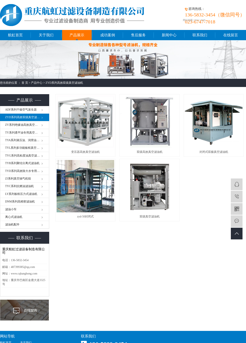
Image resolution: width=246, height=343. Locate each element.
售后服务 (138, 35)
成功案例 (107, 35)
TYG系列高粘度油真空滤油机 (24, 155)
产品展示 (76, 35)
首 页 (25, 82)
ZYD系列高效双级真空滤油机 (64, 82)
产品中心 (36, 82)
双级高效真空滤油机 (150, 151)
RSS (197, 20)
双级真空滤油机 (150, 216)
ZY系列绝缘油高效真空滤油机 (24, 124)
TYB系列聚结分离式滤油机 (22, 163)
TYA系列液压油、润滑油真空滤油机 (27, 140)
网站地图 (188, 20)
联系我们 (199, 35)
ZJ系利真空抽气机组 (18, 178)
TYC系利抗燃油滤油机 (19, 186)
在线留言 (230, 35)
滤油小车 (11, 209)
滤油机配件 (12, 224)
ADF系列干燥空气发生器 (21, 109)
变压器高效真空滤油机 (85, 151)
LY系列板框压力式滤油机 (21, 194)
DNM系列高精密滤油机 (20, 201)
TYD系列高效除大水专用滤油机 (25, 171)
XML (203, 20)
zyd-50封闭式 (85, 216)
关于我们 (46, 35)
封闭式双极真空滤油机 (213, 151)
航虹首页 (15, 35)
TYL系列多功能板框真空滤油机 (25, 147)
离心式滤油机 (13, 216)
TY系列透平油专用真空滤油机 (24, 132)
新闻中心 (169, 35)
